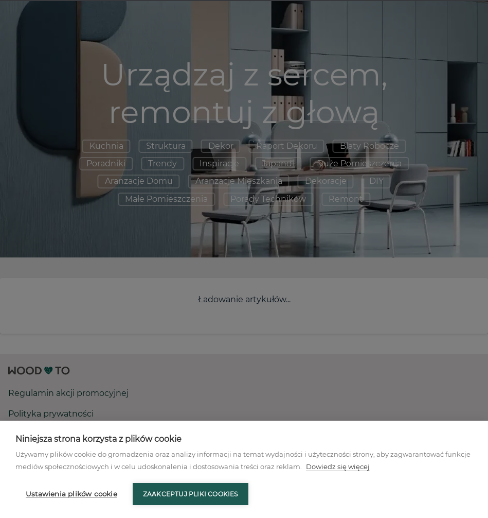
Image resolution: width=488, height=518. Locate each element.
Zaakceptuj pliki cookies (190, 494)
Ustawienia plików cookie (71, 494)
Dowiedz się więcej (338, 466)
